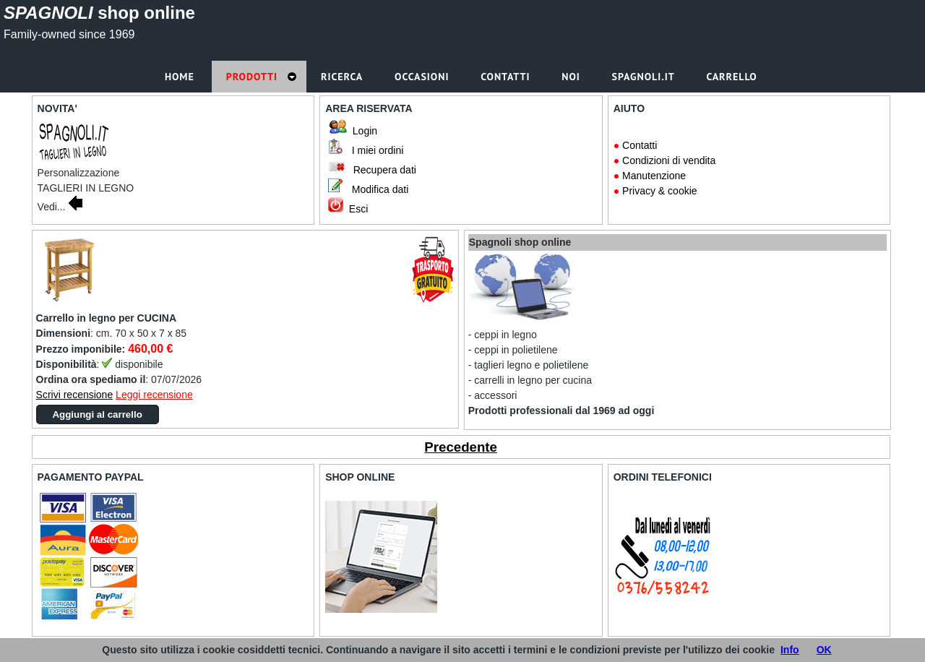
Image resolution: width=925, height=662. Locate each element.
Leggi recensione (154, 394)
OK (824, 649)
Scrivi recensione (74, 394)
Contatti (639, 145)
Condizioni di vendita (668, 160)
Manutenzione (654, 175)
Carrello (733, 76)
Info (789, 649)
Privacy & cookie (659, 191)
